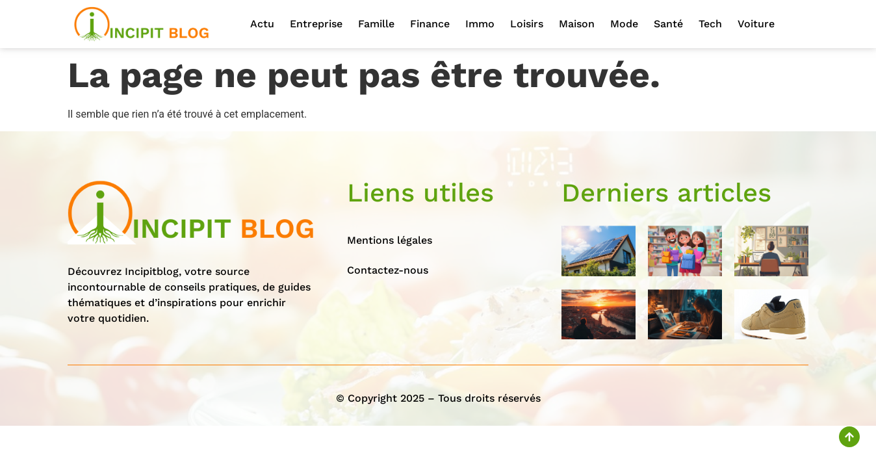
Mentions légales (389, 240)
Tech (710, 24)
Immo (480, 24)
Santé (668, 24)
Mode (624, 24)
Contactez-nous (387, 270)
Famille (376, 24)
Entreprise (316, 24)
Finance (430, 24)
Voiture (756, 24)
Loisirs (526, 24)
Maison (577, 24)
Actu (262, 24)
